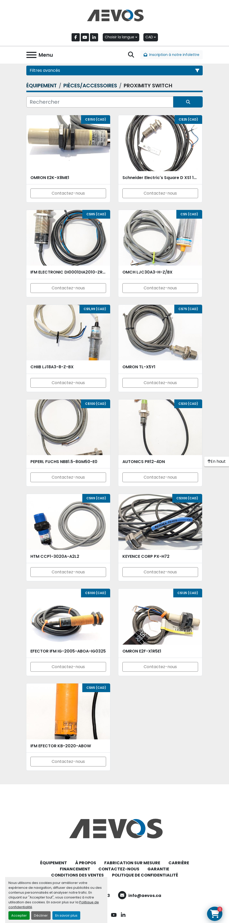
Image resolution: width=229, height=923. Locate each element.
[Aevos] (114, 828)
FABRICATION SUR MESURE (132, 863)
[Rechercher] (99, 102)
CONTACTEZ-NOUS (118, 869)
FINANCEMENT (75, 869)
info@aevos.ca (144, 895)
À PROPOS (85, 863)
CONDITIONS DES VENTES (77, 875)
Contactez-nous (68, 193)
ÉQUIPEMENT (53, 863)
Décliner (41, 915)
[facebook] (76, 37)
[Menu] (31, 55)
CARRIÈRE (178, 863)
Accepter (19, 915)
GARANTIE (158, 869)
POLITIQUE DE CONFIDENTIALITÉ (145, 875)
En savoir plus (66, 915)
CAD (149, 37)
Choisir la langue (119, 37)
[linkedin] (94, 37)
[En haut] (216, 461)
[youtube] (85, 37)
